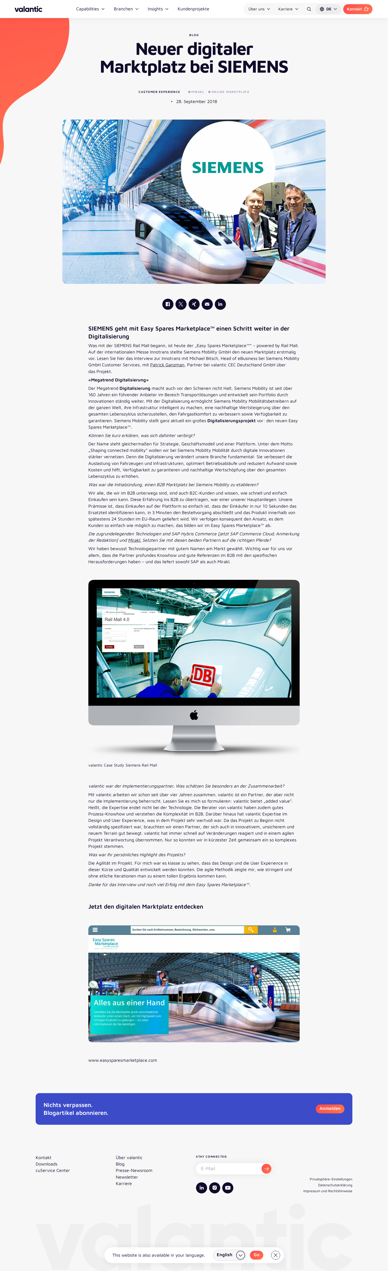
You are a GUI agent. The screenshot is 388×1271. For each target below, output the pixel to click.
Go (257, 1254)
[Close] (275, 1255)
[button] (328, 9)
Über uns (259, 9)
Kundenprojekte (193, 8)
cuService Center (53, 1170)
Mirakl (196, 92)
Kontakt (358, 8)
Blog (120, 1164)
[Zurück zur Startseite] (28, 9)
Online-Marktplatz (228, 92)
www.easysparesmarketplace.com (122, 1060)
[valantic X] (181, 304)
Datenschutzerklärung (335, 1185)
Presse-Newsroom (134, 1170)
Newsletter (127, 1177)
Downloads (46, 1164)
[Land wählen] (229, 1255)
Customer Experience (159, 92)
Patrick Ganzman (167, 364)
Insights (158, 8)
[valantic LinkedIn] (220, 304)
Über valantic (129, 1157)
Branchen (126, 8)
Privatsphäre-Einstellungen (331, 1179)
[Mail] (207, 304)
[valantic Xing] (194, 304)
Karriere (288, 9)
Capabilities (90, 8)
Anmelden (330, 1108)
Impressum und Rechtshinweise (327, 1191)
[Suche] (309, 9)
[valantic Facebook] (167, 304)
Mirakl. (134, 540)
